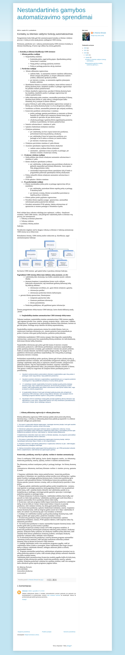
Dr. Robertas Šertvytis (99, 33)
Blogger (69, 646)
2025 (85, 48)
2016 (85, 53)
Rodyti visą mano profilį (97, 35)
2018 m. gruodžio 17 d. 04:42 (36, 591)
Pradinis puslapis (46, 632)
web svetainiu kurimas (53, 595)
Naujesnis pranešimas (24, 632)
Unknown (25, 591)
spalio (87, 55)
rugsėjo (87, 57)
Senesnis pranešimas (69, 632)
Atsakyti (24, 599)
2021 (85, 50)
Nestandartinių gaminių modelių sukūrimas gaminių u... (93, 64)
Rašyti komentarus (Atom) (32, 635)
